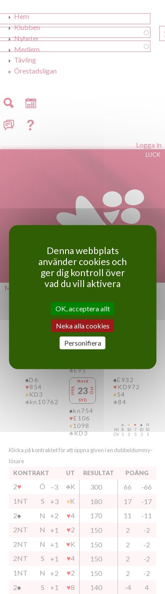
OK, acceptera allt (82, 308)
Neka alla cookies (83, 325)
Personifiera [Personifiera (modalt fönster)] (82, 343)
